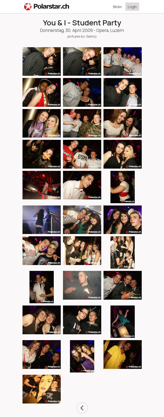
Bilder (117, 6)
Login (132, 6)
